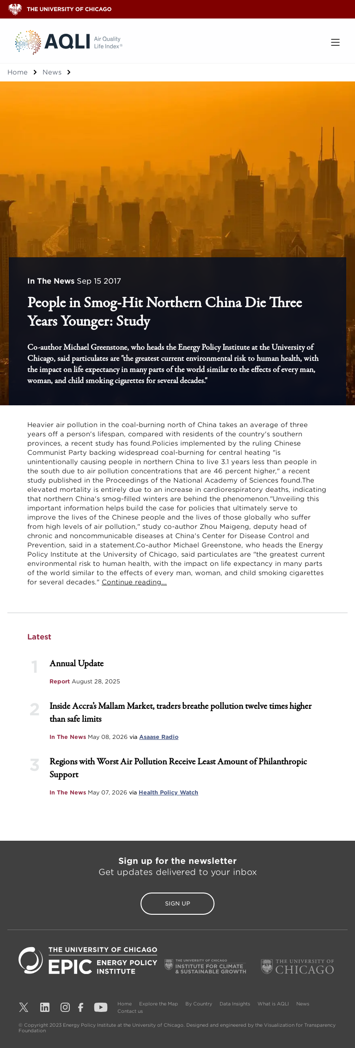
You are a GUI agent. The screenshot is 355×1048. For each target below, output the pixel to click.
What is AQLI (273, 1003)
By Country (198, 1003)
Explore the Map (158, 1003)
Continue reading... (134, 582)
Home (17, 72)
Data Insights (235, 1003)
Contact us (130, 1011)
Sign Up (177, 903)
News (52, 72)
